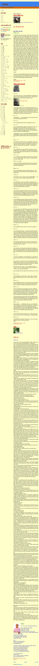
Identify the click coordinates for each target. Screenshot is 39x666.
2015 (3, 113)
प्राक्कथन (2, 79)
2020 (3, 109)
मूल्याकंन (2, 84)
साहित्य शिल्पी (3, 21)
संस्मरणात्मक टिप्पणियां (4, 94)
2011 (3, 117)
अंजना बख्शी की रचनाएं (4, 61)
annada (2, 30)
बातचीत (2, 51)
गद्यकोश (2, 17)
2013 (3, 115)
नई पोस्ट (15, 662)
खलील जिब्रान (3, 70)
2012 (3, 116)
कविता (2, 47)
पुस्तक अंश (2, 58)
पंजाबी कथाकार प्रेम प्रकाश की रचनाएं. (6, 76)
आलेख (2, 48)
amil (10, 29)
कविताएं (2, 50)
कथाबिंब (2, 16)
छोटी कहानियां (3, 72)
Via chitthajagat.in (4, 31)
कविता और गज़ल (3, 69)
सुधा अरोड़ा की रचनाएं (4, 97)
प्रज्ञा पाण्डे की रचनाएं (3, 78)
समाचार (2, 95)
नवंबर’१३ (2, 75)
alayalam (6, 30)
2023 (3, 107)
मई (3, 127)
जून (3, 126)
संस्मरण (2, 49)
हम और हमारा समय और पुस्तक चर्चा (5, 99)
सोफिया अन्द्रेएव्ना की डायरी (4, 56)
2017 (3, 111)
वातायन (5, 4)
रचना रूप (2, 19)
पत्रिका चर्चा (2, 57)
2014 (3, 114)
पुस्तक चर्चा (2, 77)
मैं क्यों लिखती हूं (3, 85)
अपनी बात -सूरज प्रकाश (4, 62)
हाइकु (1, 100)
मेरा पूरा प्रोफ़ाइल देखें (4, 40)
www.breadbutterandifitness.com (6, 22)
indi (9, 30)
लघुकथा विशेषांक (3, 88)
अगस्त (3, 125)
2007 (3, 134)
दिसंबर (3, 118)
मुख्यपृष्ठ (25, 662)
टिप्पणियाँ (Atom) (19, 664)
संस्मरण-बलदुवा (3, 93)
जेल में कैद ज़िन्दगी (3, 73)
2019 (3, 110)
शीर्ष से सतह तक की (3, 91)
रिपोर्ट (1, 87)
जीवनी (2, 54)
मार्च (3, 129)
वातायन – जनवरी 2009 (4, 90)
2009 (3, 132)
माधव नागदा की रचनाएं (4, 82)
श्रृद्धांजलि (2, 92)
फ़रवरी (3, 130)
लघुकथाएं (2, 52)
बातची (1, 81)
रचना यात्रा (2, 18)
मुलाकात (2, 83)
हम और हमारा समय (17, 81)
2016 (3, 112)
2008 (3, 133)
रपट (1, 53)
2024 (3, 106)
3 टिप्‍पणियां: (24, 658)
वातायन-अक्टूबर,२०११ (18, 15)
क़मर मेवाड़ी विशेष (3, 101)
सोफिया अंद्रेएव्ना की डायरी (19, 84)
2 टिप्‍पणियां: (24, 80)
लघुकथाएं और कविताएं (4, 59)
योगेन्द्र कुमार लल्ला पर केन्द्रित (5, 86)
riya (2, 29)
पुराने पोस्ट (36, 662)
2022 (3, 108)
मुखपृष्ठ (2, 10)
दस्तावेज (2, 74)
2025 (3, 105)
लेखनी (2, 20)
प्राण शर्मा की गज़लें (3, 80)
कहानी (15, 327)
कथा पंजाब (2, 15)
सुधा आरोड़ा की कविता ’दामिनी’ (5, 98)
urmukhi (4, 29)
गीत (1, 71)
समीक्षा (2, 55)
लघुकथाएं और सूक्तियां (4, 89)
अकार (1, 14)
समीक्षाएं (2, 96)
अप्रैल (3, 128)
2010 (3, 131)
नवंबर (3, 119)
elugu (7, 29)
